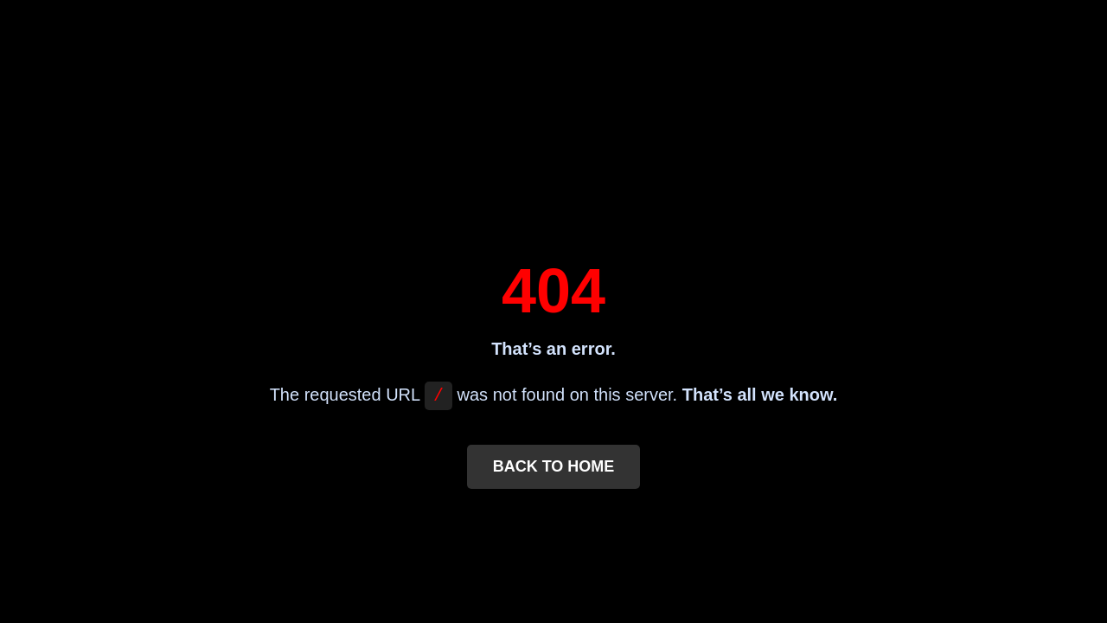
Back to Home (554, 468)
